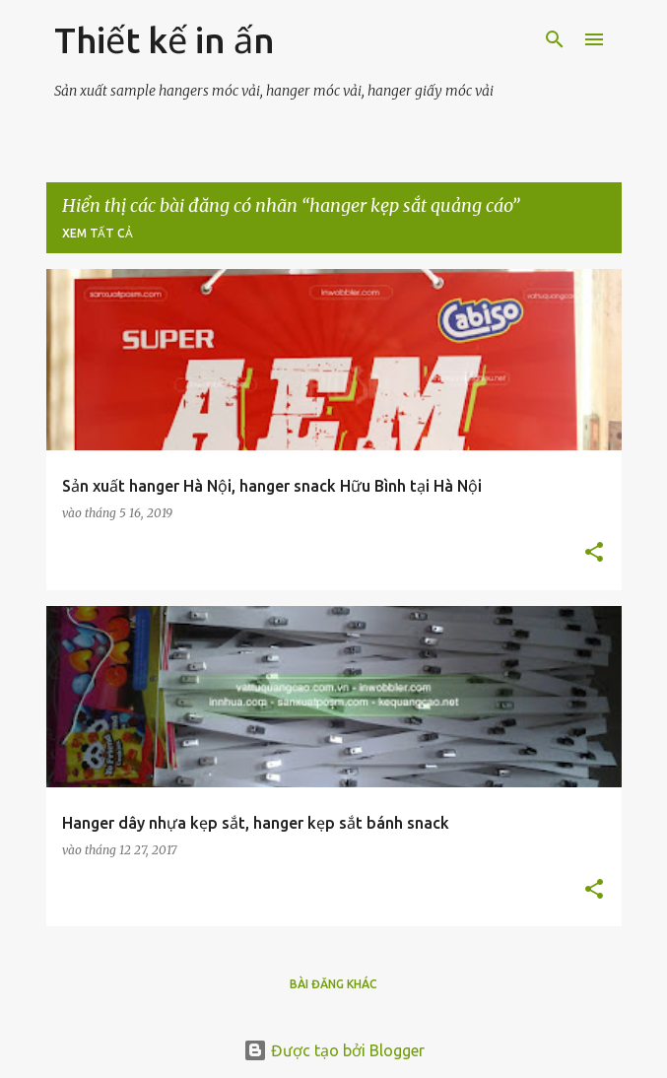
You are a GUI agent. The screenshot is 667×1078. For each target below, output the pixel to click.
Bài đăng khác (333, 983)
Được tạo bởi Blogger (334, 1050)
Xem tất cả (97, 233)
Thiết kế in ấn (164, 40)
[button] (594, 553)
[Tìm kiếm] (555, 39)
